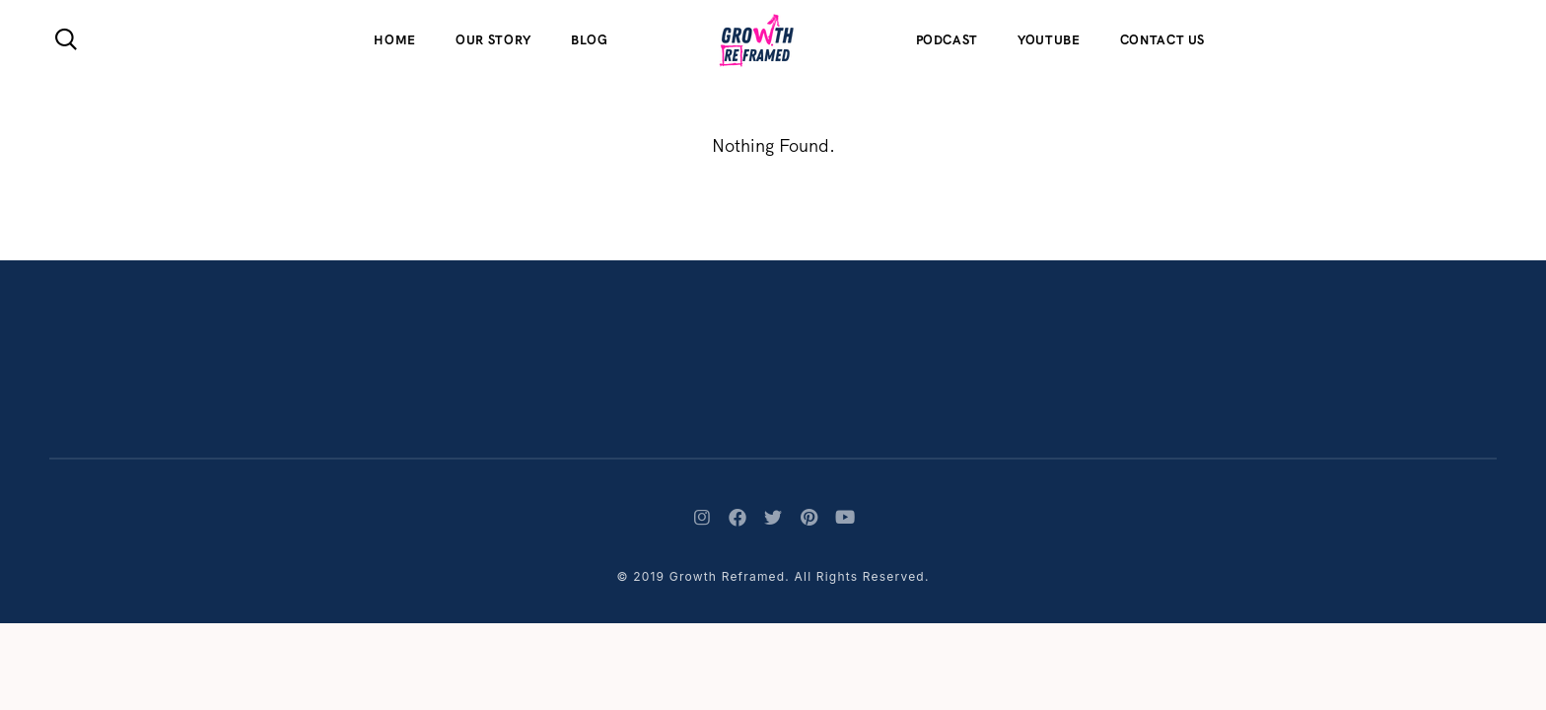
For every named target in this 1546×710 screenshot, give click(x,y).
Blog (589, 40)
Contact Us (1163, 40)
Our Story (493, 40)
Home (395, 40)
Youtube (1049, 40)
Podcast (947, 40)
